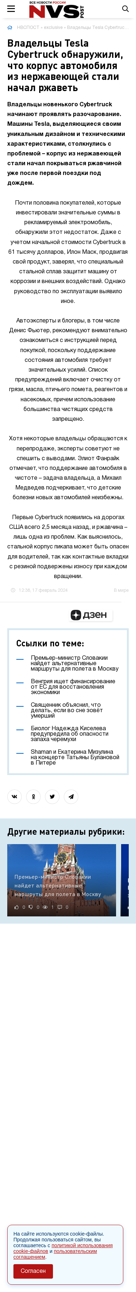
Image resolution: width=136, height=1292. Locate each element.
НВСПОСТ (28, 28)
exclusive (53, 28)
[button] (90, 615)
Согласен (33, 1271)
